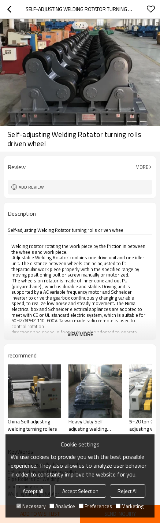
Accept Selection (80, 491)
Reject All (128, 491)
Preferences (95, 506)
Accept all (33, 491)
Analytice (62, 506)
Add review (31, 186)
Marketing (130, 506)
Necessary (31, 506)
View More (80, 334)
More (141, 167)
